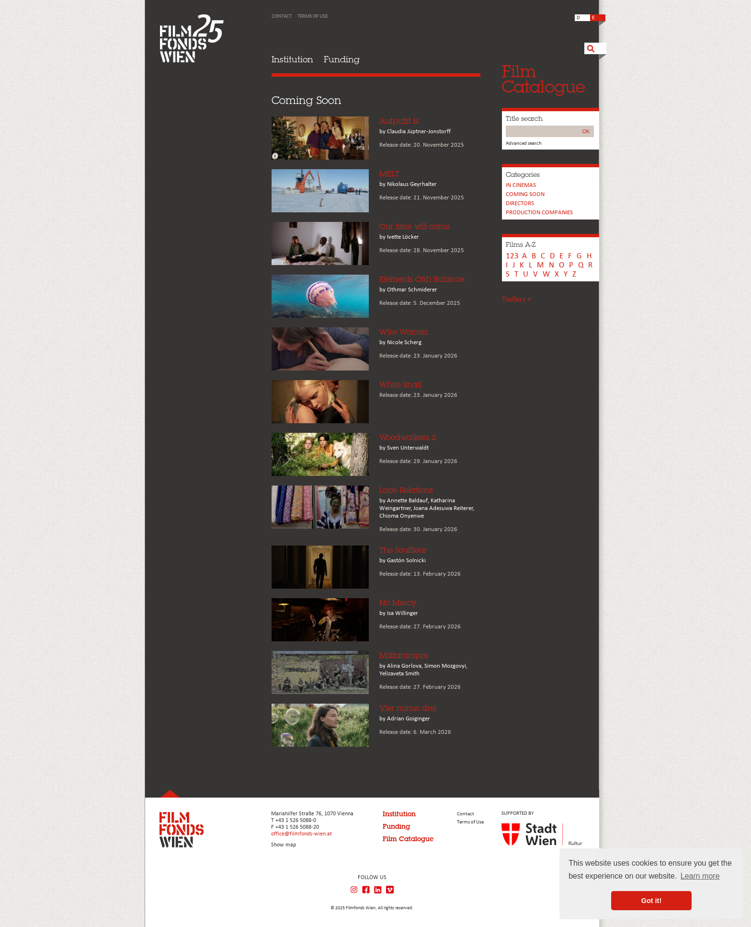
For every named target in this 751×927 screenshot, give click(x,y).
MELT (389, 173)
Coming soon (525, 194)
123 (512, 256)
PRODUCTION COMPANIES (539, 212)
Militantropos (403, 655)
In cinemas (521, 185)
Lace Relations (406, 490)
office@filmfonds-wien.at (301, 834)
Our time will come (414, 226)
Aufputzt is (399, 121)
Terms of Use (312, 16)
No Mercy (397, 602)
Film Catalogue (408, 838)
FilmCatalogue (543, 79)
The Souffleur (403, 550)
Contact (282, 16)
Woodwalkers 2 (407, 437)
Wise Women (403, 331)
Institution (292, 59)
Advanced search (524, 143)
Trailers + (516, 299)
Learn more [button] (700, 876)
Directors (520, 203)
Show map (283, 845)
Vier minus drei (407, 708)
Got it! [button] (651, 900)
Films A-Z (520, 244)
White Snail (400, 384)
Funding (342, 59)
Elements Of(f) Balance (421, 279)
